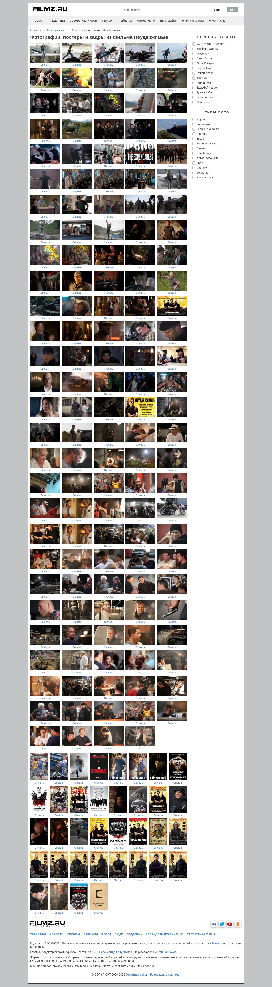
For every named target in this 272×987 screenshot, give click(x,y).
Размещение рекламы (165, 974)
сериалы (90, 934)
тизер (200, 138)
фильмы (73, 934)
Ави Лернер (204, 102)
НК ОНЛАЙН (168, 20)
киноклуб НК (146, 20)
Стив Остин (204, 58)
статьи (107, 20)
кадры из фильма (208, 129)
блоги (106, 934)
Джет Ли (202, 77)
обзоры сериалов (83, 20)
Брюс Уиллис (205, 97)
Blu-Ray (202, 167)
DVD (200, 162)
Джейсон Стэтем (207, 48)
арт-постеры (205, 177)
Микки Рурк (204, 82)
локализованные (207, 158)
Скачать (45, 64)
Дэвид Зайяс (205, 92)
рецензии (57, 20)
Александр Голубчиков (116, 952)
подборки (134, 934)
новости (39, 20)
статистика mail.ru (202, 934)
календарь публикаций (164, 934)
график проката (192, 20)
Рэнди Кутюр (205, 73)
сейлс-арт (203, 172)
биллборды (204, 153)
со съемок (203, 124)
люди (118, 934)
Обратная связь (137, 974)
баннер (201, 148)
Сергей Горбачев (164, 952)
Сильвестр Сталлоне (210, 43)
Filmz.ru (217, 943)
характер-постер (207, 143)
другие (201, 119)
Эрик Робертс (205, 63)
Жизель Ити (204, 53)
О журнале (217, 20)
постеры (202, 133)
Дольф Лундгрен (207, 87)
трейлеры (124, 20)
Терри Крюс (204, 68)
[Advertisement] (218, 240)
